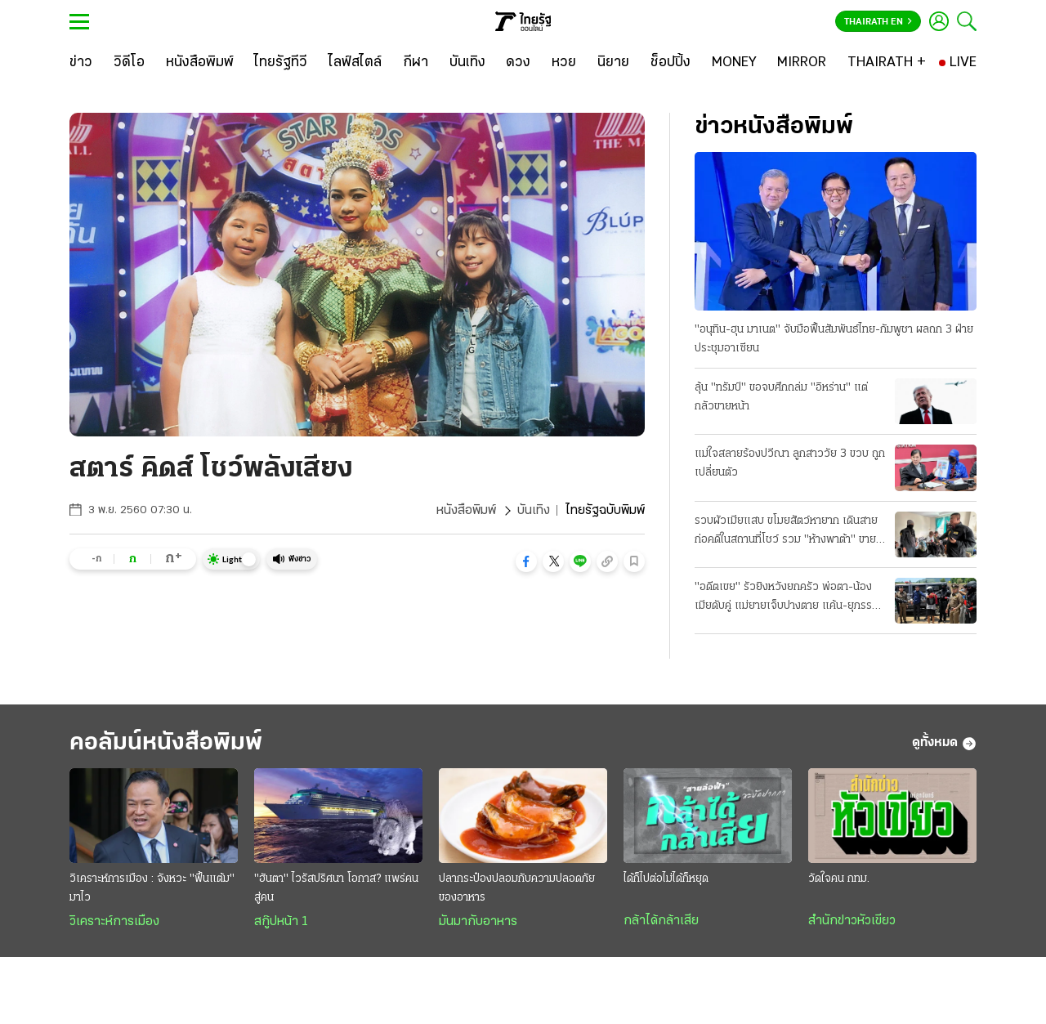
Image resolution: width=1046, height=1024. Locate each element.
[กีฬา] (415, 63)
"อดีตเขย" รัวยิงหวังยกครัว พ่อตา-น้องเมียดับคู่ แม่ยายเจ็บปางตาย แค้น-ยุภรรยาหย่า (789, 598)
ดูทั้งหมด (944, 743)
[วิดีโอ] (129, 63)
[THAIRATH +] (886, 63)
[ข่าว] (80, 63)
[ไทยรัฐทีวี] (280, 63)
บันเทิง (533, 510)
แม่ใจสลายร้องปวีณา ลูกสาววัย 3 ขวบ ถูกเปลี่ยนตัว (790, 463)
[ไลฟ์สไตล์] (355, 63)
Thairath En (878, 22)
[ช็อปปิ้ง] (670, 63)
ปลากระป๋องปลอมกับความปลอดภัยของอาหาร (517, 888)
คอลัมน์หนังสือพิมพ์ (165, 743)
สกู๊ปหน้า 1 (281, 921)
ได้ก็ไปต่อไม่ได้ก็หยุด (666, 879)
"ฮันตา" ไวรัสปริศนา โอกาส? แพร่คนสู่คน (336, 888)
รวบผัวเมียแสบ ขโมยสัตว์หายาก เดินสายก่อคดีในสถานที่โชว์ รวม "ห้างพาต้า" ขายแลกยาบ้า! (786, 532)
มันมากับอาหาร (478, 921)
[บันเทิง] (467, 63)
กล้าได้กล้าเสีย (661, 921)
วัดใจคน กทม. (838, 879)
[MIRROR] (801, 63)
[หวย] (564, 63)
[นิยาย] (613, 63)
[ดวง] (518, 63)
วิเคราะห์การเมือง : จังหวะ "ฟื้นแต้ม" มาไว (152, 888)
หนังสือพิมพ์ (466, 510)
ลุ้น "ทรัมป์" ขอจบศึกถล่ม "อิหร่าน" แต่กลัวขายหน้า (781, 397)
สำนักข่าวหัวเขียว (852, 921)
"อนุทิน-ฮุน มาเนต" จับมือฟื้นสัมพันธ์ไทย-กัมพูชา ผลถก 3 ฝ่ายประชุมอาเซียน (834, 339)
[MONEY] (734, 63)
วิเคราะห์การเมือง (114, 921)
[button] (526, 561)
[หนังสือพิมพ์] (200, 63)
